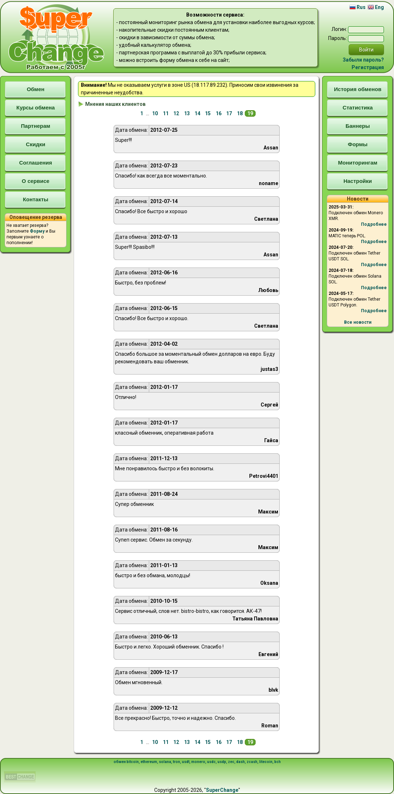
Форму (37, 231)
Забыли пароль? (363, 60)
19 (250, 113)
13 (187, 113)
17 (229, 113)
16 (218, 113)
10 (155, 113)
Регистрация (368, 67)
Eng (376, 7)
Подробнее (374, 224)
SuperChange (222, 790)
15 (208, 113)
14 (197, 113)
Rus (357, 7)
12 (176, 113)
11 (166, 113)
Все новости (357, 322)
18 (240, 113)
